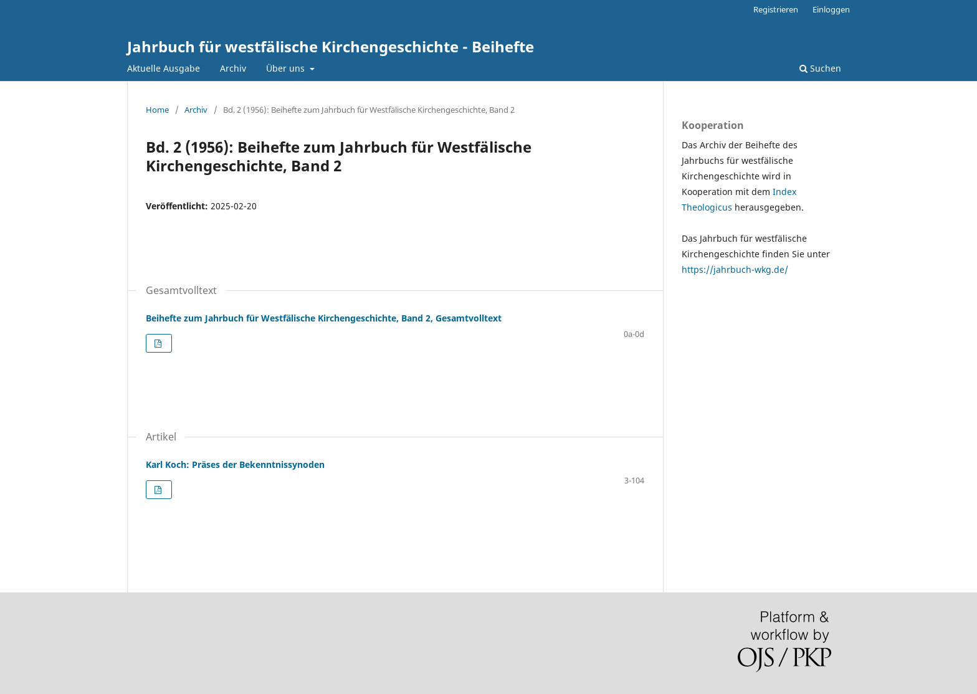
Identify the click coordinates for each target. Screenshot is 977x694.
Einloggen (831, 9)
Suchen (820, 68)
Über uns (286, 68)
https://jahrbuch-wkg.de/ (735, 269)
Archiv (233, 68)
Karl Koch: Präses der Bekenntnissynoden (235, 464)
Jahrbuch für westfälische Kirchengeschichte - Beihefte (330, 46)
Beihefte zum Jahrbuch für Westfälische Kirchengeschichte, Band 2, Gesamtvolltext (324, 318)
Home (157, 109)
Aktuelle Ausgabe (163, 68)
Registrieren (775, 9)
